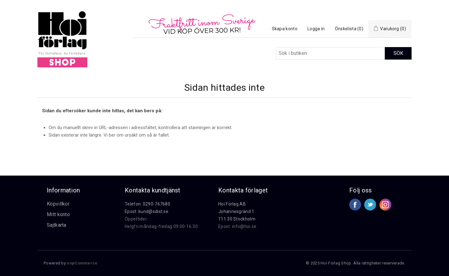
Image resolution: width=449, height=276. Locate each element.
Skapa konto (284, 28)
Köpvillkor (58, 204)
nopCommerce (82, 263)
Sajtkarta (56, 225)
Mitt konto (58, 214)
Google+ (385, 205)
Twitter (370, 205)
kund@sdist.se (153, 211)
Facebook (355, 205)
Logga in (316, 28)
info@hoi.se (244, 226)
